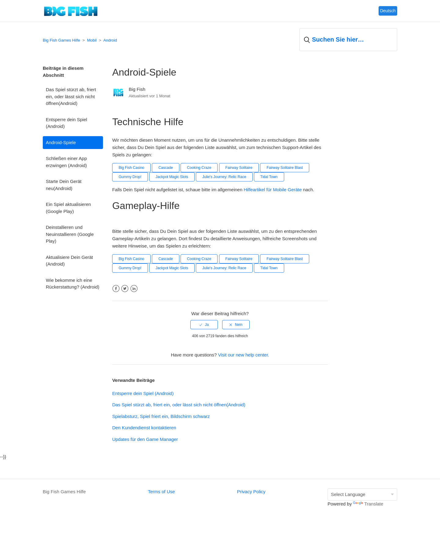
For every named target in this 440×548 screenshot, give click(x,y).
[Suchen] (348, 39)
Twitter (125, 289)
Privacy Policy (251, 491)
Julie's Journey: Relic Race (224, 177)
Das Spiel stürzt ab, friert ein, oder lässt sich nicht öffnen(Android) (71, 96)
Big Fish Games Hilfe (61, 40)
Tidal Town (269, 177)
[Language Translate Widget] (362, 494)
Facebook (116, 289)
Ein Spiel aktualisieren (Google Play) (68, 208)
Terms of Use (161, 491)
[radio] (204, 324)
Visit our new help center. (243, 354)
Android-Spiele (61, 142)
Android (110, 40)
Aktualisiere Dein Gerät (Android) (69, 261)
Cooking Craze (199, 168)
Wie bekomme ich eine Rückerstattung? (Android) (72, 284)
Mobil (92, 40)
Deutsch (388, 10)
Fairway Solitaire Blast (284, 168)
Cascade (165, 168)
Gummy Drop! (130, 177)
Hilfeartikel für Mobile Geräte (273, 189)
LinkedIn (134, 289)
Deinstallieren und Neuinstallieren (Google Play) (70, 234)
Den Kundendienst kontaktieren (144, 427)
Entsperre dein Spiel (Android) (66, 123)
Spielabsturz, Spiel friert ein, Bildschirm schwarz (161, 416)
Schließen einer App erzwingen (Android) (66, 162)
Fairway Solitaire (239, 168)
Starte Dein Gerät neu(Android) (64, 185)
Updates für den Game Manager (145, 439)
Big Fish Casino (131, 168)
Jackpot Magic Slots (172, 177)
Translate (368, 503)
